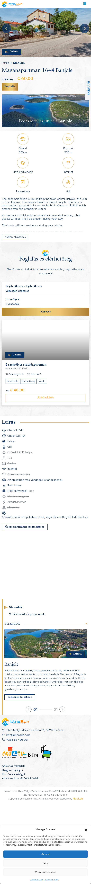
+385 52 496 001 (17, 739)
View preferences (45, 872)
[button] (86, 829)
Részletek (12, 381)
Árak (42, 381)
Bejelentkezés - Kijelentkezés (24, 286)
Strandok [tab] (15, 607)
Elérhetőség (28, 381)
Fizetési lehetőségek (14, 774)
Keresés (45, 312)
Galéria (11, 51)
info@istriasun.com (18, 735)
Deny (46, 863)
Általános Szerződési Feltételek (20, 778)
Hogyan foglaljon (12, 770)
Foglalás (10, 86)
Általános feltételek (13, 766)
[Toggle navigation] (84, 4)
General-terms (52, 879)
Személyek (12, 299)
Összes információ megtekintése (24, 527)
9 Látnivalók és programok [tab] (27, 614)
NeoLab (78, 798)
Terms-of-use (37, 879)
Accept (45, 854)
